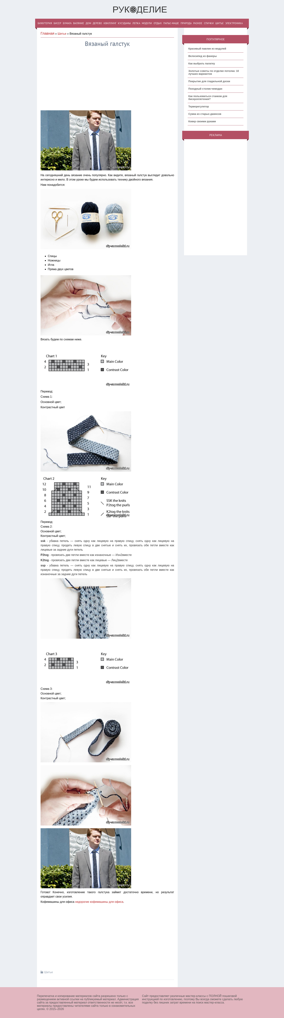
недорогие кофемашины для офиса (99, 901)
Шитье (62, 33)
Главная (47, 33)
